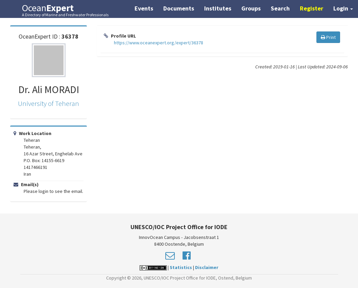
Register (311, 8)
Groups (251, 8)
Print (328, 37)
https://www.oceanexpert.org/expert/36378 (158, 43)
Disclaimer (206, 267)
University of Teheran (48, 103)
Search (280, 8)
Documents (178, 8)
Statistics (181, 267)
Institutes (217, 8)
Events (144, 8)
